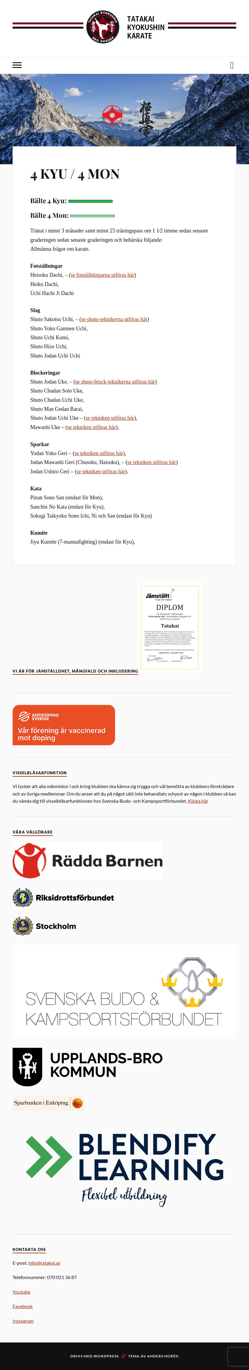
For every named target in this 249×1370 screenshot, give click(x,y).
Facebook (23, 1306)
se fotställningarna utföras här (103, 275)
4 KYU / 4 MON (75, 173)
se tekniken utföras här (110, 418)
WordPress (106, 1356)
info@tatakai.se (44, 1263)
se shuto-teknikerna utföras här (114, 319)
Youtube (21, 1292)
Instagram (23, 1321)
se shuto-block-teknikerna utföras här (115, 382)
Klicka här (198, 801)
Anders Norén (163, 1356)
